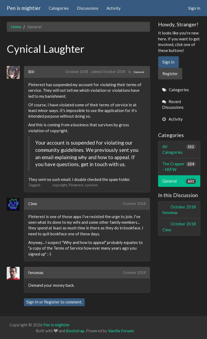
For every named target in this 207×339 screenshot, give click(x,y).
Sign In (194, 8)
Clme (32, 203)
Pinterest (76, 185)
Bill (31, 71)
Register (52, 301)
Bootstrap (75, 330)
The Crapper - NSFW (179, 166)
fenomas (36, 272)
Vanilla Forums (121, 330)
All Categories (179, 149)
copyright (59, 185)
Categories (59, 8)
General (139, 72)
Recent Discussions (173, 104)
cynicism (91, 185)
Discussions (87, 8)
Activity (113, 8)
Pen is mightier (24, 8)
